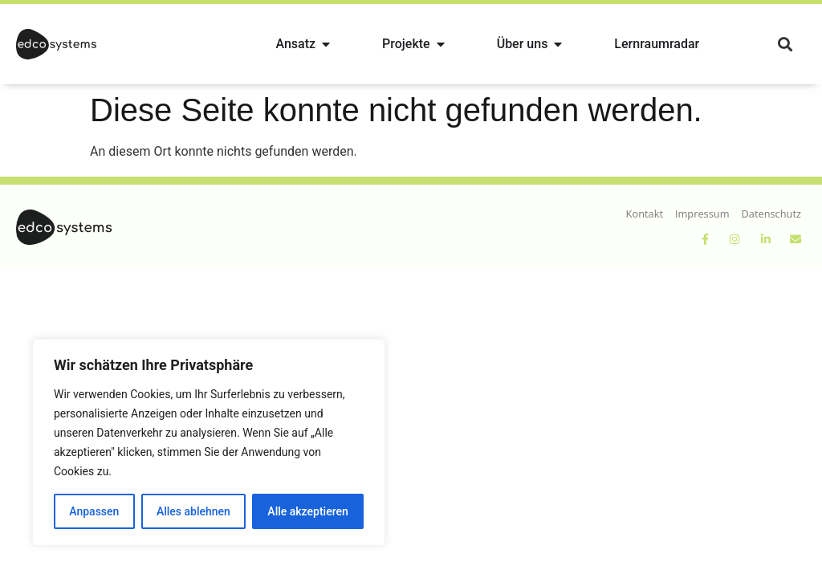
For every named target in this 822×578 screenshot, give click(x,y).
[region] (208, 442)
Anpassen (94, 511)
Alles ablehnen (193, 511)
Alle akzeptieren (307, 511)
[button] (784, 44)
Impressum (702, 213)
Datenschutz (771, 213)
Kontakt (644, 213)
